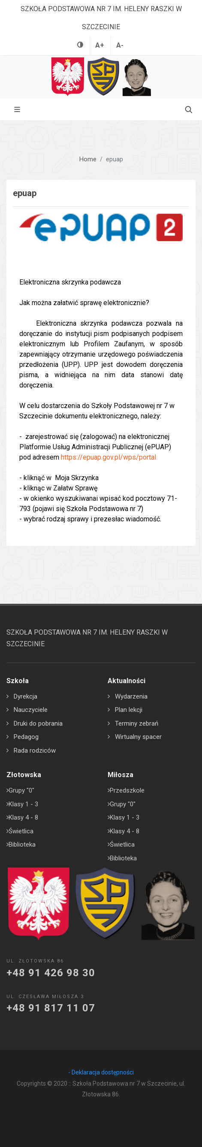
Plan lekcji (128, 710)
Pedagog (26, 737)
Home (87, 159)
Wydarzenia (131, 696)
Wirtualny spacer (138, 737)
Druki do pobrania (38, 723)
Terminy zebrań (136, 723)
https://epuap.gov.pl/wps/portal (108, 457)
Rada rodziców (35, 750)
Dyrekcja (25, 696)
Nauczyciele (31, 710)
